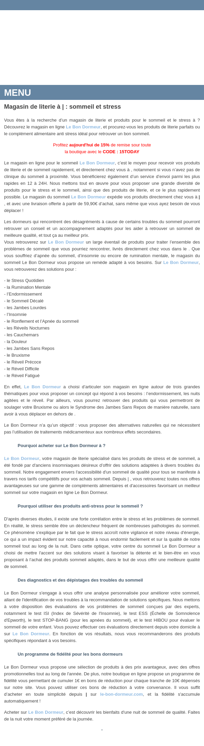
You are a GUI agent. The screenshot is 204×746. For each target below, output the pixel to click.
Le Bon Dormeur (83, 126)
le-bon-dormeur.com (121, 694)
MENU (17, 93)
